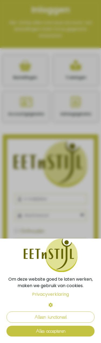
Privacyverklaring (50, 294)
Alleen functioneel (50, 317)
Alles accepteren (50, 331)
